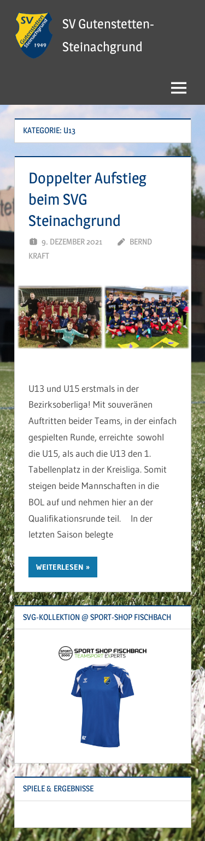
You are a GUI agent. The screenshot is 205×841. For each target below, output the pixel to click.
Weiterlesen (60, 567)
